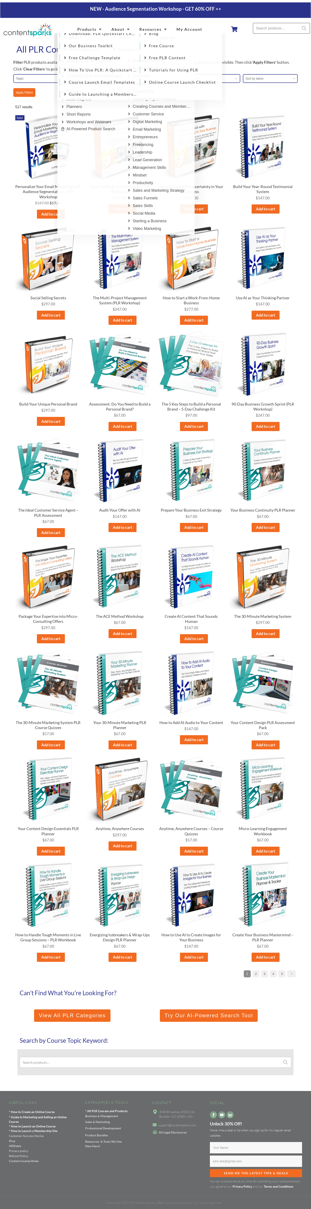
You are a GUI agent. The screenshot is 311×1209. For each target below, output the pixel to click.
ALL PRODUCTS (156, 69)
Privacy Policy (242, 1186)
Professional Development (103, 1128)
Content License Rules (24, 1161)
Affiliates (15, 1146)
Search (304, 28)
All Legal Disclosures (173, 1132)
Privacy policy (18, 1151)
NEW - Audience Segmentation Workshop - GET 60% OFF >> (155, 9)
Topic (41, 78)
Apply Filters (24, 92)
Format (98, 78)
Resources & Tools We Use (103, 1141)
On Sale (213, 78)
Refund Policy (18, 1156)
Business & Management (101, 1116)
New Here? (92, 1146)
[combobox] (270, 78)
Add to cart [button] (50, 214)
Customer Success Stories (26, 1136)
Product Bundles (96, 1135)
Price (155, 78)
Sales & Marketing (97, 1122)
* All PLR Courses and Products (106, 1111)
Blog (12, 1141)
